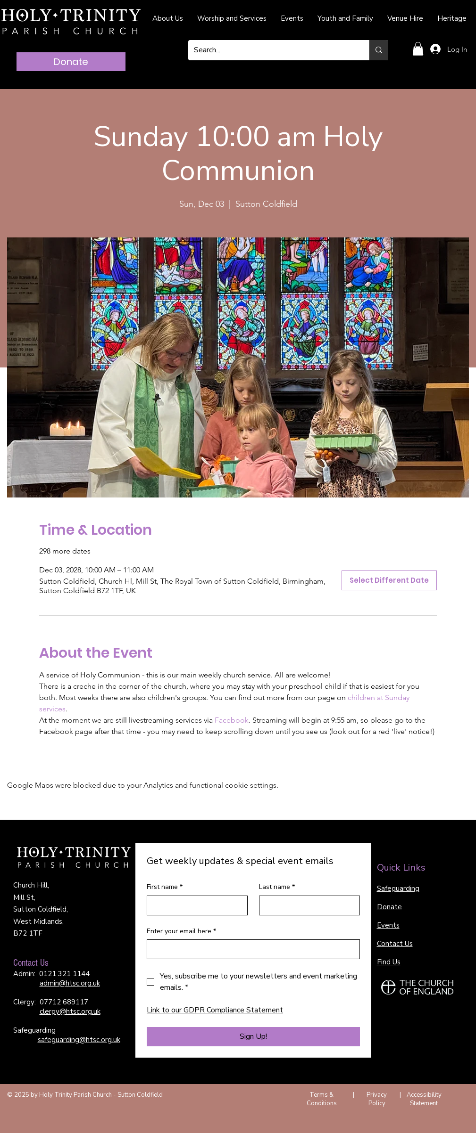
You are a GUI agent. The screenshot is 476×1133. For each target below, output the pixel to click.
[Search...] (272, 50)
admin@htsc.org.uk (70, 983)
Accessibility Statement (424, 1099)
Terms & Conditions (322, 1099)
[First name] (194, 905)
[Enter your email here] (250, 949)
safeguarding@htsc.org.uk (79, 1039)
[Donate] (71, 61)
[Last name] (306, 905)
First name (165, 887)
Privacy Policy (377, 1099)
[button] (418, 49)
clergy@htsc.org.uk (70, 1011)
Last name (277, 887)
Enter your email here (181, 931)
